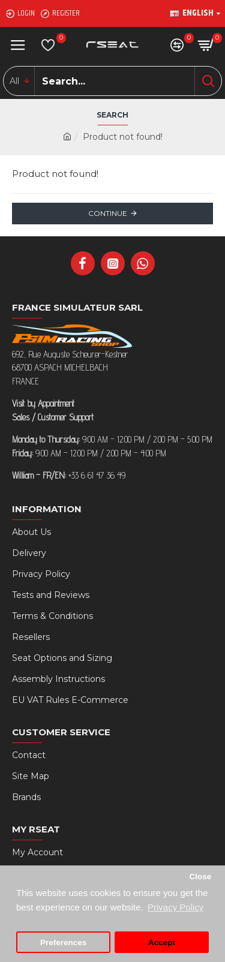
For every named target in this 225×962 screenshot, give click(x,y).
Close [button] (200, 876)
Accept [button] (161, 942)
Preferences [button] (63, 942)
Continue (107, 213)
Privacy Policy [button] (175, 907)
